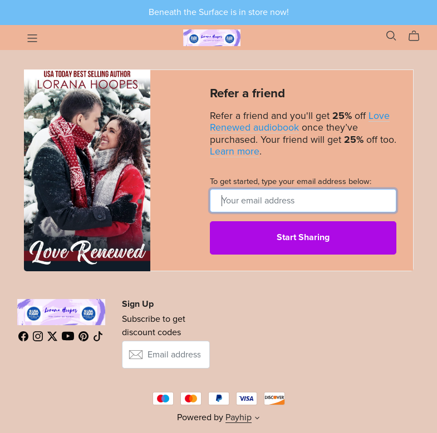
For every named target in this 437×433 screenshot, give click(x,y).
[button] (257, 419)
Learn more (234, 151)
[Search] (391, 36)
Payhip (238, 417)
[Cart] (418, 36)
